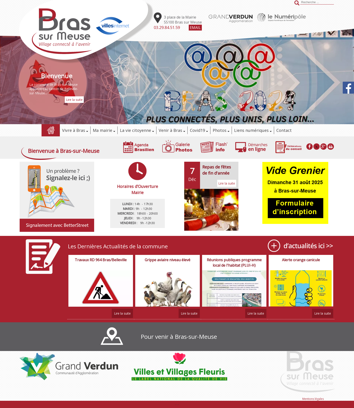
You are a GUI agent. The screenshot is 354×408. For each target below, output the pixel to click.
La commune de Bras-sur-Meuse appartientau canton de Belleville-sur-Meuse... (53, 88)
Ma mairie (102, 130)
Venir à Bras (170, 130)
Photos (219, 130)
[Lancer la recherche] (297, 3)
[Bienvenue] (56, 75)
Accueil (50, 130)
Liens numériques (251, 130)
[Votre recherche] (317, 2)
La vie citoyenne (135, 130)
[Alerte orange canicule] (301, 262)
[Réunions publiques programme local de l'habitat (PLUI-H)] (234, 262)
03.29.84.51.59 (167, 27)
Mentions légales (313, 399)
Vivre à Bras (73, 130)
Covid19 (197, 130)
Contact (284, 130)
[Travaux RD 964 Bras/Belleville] (100, 262)
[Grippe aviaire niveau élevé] (167, 262)
